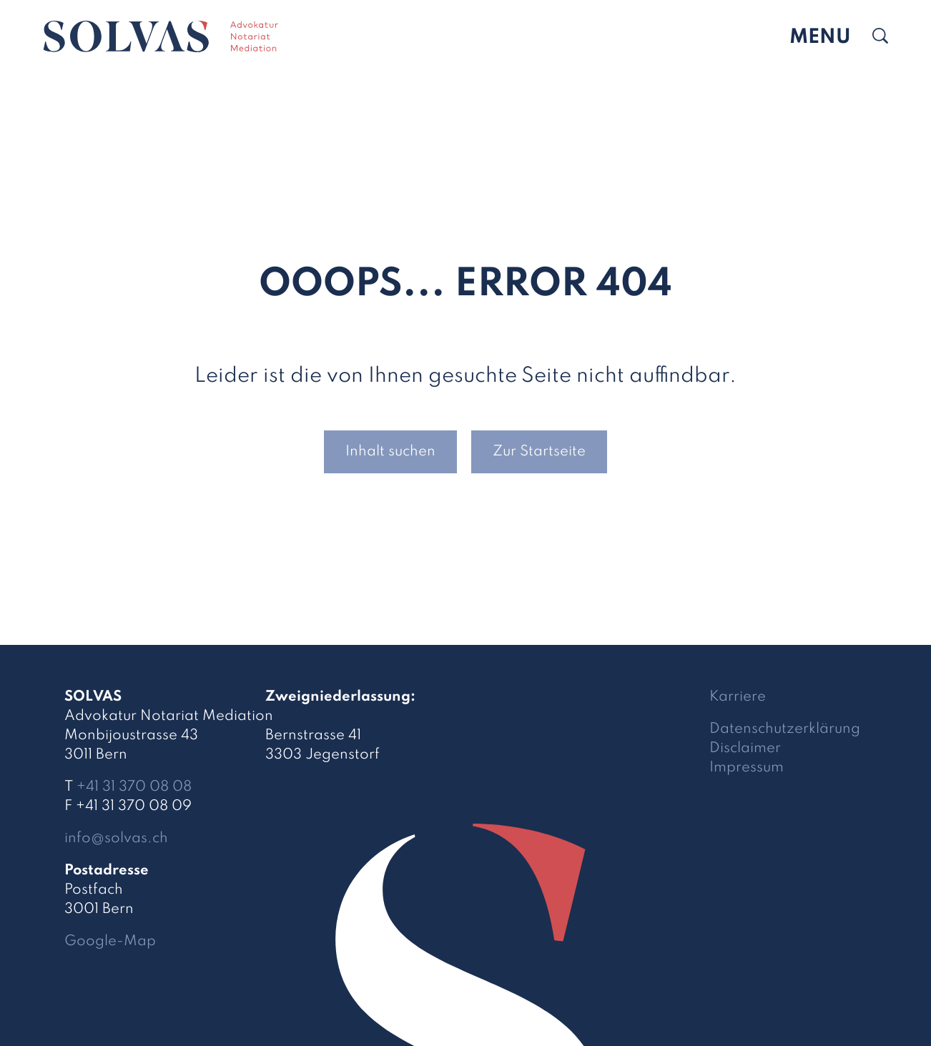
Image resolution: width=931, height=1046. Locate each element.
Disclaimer (745, 748)
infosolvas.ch (116, 839)
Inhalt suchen (390, 452)
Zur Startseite (539, 452)
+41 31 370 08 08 (134, 787)
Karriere (737, 697)
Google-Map (110, 941)
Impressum (746, 768)
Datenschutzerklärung (784, 729)
